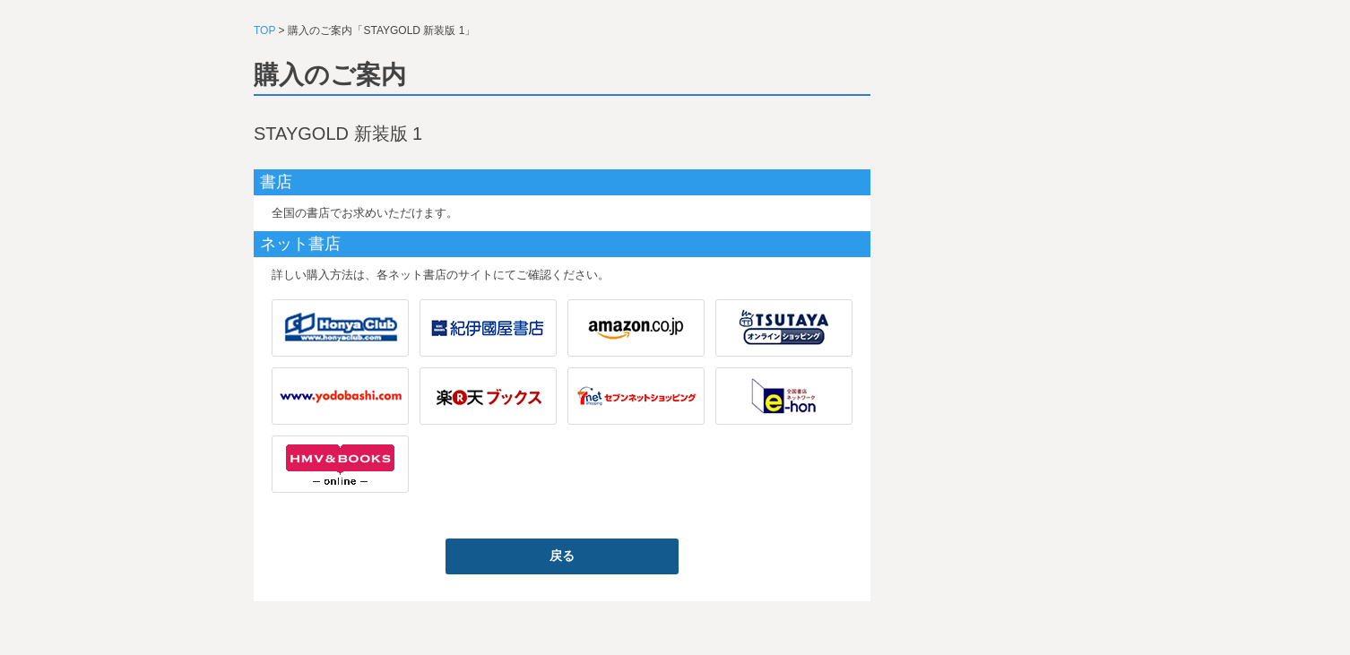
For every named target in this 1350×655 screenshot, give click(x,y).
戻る (562, 555)
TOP (264, 30)
